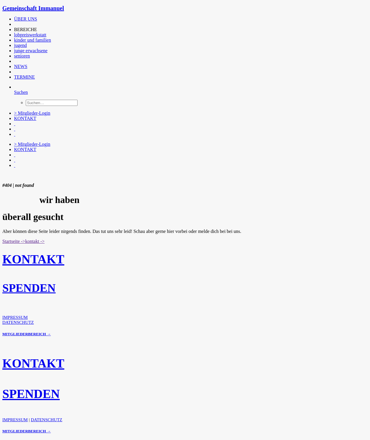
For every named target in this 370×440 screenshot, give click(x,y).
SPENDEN (29, 288)
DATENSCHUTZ (18, 322)
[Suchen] (21, 92)
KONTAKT (25, 118)
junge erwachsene (30, 50)
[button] (14, 24)
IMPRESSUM (15, 317)
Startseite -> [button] (13, 241)
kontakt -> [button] (34, 241)
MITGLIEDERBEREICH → (26, 334)
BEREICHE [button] (25, 29)
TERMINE (24, 77)
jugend (20, 45)
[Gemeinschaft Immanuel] (185, 8)
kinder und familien (32, 40)
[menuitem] (132, 19)
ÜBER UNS (25, 18)
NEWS (20, 66)
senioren (22, 55)
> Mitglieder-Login (32, 113)
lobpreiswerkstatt (30, 34)
